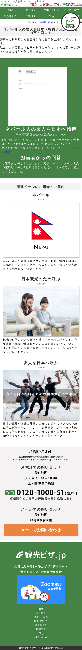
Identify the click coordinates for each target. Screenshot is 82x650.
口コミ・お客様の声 (41, 22)
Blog (51, 16)
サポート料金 (51, 9)
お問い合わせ (41, 637)
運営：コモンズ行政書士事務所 (41, 571)
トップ (25, 22)
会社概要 (31, 9)
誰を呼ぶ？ (10, 16)
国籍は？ (31, 16)
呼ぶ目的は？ (71, 9)
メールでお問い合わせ (41, 530)
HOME (10, 9)
